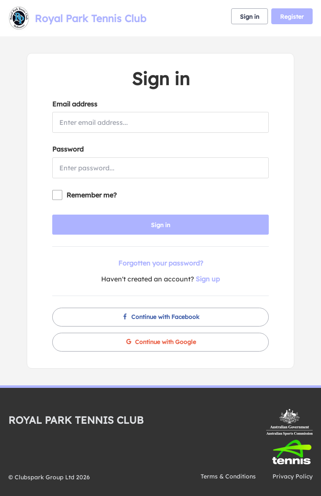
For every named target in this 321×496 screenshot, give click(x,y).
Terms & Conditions (228, 476)
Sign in (249, 16)
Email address (74, 104)
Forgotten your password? (160, 263)
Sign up (208, 279)
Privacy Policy (293, 476)
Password (68, 149)
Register (292, 16)
